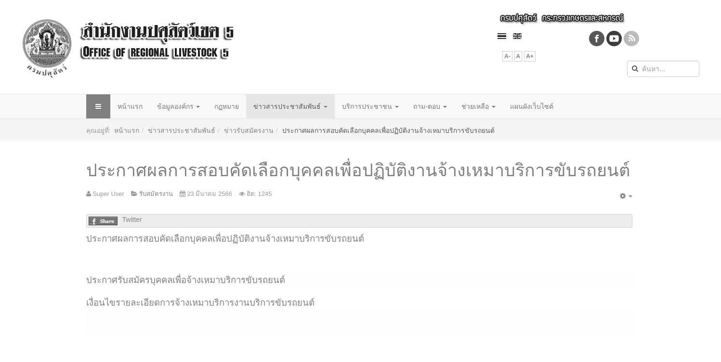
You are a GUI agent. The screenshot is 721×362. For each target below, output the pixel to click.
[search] (663, 69)
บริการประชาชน (370, 106)
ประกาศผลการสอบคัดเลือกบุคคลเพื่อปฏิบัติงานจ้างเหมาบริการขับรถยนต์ (358, 170)
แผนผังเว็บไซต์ (531, 106)
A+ (530, 56)
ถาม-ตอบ (430, 106)
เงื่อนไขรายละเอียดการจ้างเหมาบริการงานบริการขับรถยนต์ (200, 302)
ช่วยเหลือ (478, 106)
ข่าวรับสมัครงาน (249, 130)
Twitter (132, 219)
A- (507, 56)
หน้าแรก (130, 106)
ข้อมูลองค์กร (178, 106)
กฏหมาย (226, 106)
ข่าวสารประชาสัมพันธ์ (290, 106)
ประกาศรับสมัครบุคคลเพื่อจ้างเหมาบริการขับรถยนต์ (185, 280)
